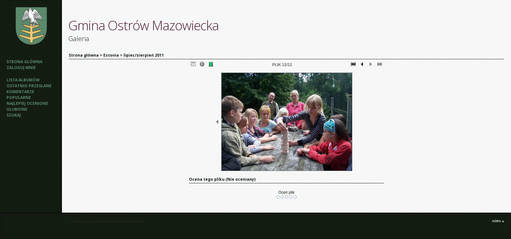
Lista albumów (23, 80)
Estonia (111, 55)
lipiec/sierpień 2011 (144, 55)
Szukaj (14, 115)
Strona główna (24, 61)
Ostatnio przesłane (29, 86)
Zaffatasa (129, 221)
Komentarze (20, 91)
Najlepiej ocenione (27, 103)
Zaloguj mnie (21, 67)
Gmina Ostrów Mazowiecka (143, 25)
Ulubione (17, 109)
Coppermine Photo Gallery (102, 221)
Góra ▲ (498, 221)
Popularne (19, 97)
